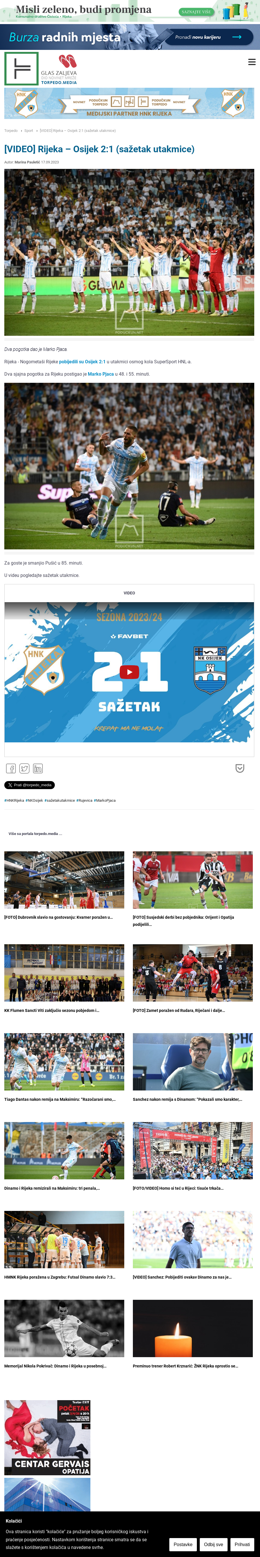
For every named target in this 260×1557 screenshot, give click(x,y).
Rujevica (85, 800)
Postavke (183, 1544)
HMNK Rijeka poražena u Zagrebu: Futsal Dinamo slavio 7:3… (59, 1277)
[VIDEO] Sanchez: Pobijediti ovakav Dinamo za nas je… (182, 1277)
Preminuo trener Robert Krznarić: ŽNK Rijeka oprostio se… (185, 1366)
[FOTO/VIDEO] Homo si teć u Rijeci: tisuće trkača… (178, 1188)
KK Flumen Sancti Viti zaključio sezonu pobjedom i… (51, 1010)
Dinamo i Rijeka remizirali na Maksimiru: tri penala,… (52, 1188)
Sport (28, 130)
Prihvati (242, 1544)
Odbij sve (213, 1544)
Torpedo (11, 130)
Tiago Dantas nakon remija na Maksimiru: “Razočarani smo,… (60, 1099)
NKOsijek (35, 800)
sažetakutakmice (61, 800)
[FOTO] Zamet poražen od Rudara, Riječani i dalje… (179, 1010)
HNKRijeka (15, 800)
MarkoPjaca (106, 800)
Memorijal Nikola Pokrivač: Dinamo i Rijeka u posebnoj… (55, 1366)
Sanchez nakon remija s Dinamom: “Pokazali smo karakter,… (187, 1099)
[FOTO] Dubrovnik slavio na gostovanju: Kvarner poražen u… (58, 917)
